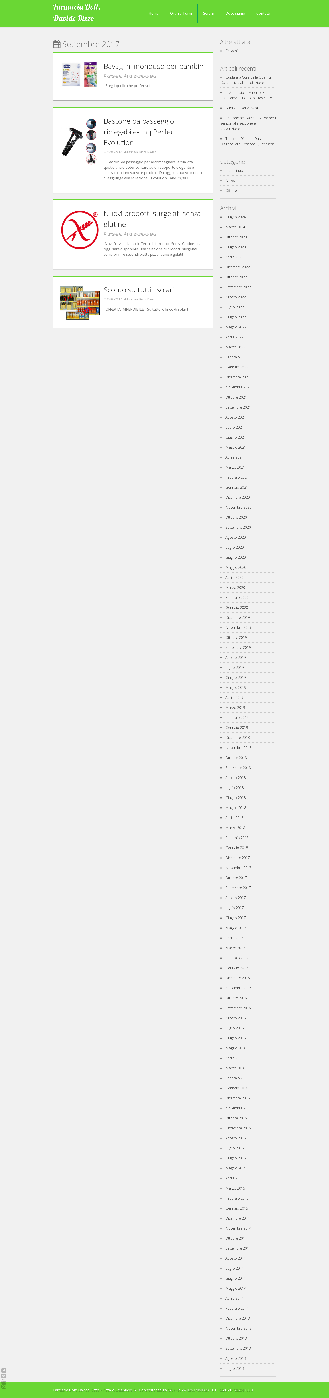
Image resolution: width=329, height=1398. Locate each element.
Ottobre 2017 (236, 877)
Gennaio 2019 (236, 727)
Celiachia (232, 50)
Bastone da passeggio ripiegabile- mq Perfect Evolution (140, 131)
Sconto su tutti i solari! (140, 289)
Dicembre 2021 (237, 377)
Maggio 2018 (235, 807)
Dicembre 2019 (237, 617)
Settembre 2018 (238, 767)
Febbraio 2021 (237, 477)
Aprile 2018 (234, 817)
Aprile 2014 (234, 1298)
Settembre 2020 (238, 527)
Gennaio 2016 (236, 1088)
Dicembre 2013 (237, 1318)
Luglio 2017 (234, 907)
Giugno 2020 (235, 557)
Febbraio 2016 (237, 1078)
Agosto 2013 (235, 1358)
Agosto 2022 (235, 297)
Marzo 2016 (235, 1068)
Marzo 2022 (235, 347)
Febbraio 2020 (237, 597)
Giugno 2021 (235, 437)
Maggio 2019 (235, 687)
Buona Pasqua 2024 (241, 107)
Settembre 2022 (238, 287)
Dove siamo (235, 13)
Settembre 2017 (238, 887)
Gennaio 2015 (236, 1208)
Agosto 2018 (235, 777)
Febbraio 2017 (237, 957)
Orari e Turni (181, 13)
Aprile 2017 (234, 937)
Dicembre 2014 (237, 1218)
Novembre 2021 (238, 387)
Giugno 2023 (235, 247)
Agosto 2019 (235, 657)
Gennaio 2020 (236, 607)
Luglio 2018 (234, 787)
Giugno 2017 (235, 917)
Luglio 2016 (234, 1028)
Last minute (234, 170)
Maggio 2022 (235, 327)
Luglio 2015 (234, 1148)
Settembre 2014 (238, 1248)
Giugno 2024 (235, 216)
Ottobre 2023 (236, 237)
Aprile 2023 (234, 257)
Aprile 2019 (234, 697)
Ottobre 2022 (236, 277)
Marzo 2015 (235, 1188)
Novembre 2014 (238, 1228)
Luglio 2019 (234, 667)
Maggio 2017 (235, 927)
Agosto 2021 (235, 417)
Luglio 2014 (234, 1268)
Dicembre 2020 (237, 497)
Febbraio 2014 (237, 1308)
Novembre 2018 (238, 747)
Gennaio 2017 (236, 967)
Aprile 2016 (234, 1058)
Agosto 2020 (235, 537)
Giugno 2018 (235, 797)
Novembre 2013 (238, 1328)
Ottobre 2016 (236, 997)
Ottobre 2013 (236, 1338)
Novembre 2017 (238, 867)
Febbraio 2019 (237, 717)
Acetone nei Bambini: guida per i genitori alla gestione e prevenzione (248, 123)
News (230, 180)
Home (154, 13)
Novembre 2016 (238, 987)
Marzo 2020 (235, 587)
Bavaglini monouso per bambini (154, 66)
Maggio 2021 (235, 447)
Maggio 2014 (235, 1288)
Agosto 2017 (235, 897)
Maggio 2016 (235, 1048)
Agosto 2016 (235, 1018)
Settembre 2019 (238, 647)
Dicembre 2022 (237, 267)
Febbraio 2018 (237, 837)
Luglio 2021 (234, 427)
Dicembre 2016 (237, 977)
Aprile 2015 (234, 1178)
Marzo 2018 (235, 827)
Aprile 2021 (234, 457)
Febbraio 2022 (237, 357)
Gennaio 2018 (236, 847)
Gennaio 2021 (236, 487)
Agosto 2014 (235, 1258)
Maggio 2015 (235, 1168)
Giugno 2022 (235, 317)
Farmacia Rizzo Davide (141, 75)
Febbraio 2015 (237, 1198)
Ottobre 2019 (236, 637)
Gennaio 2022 (236, 367)
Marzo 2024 (235, 227)
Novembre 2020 (238, 507)
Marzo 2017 (235, 947)
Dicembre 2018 (237, 737)
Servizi (208, 13)
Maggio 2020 (235, 567)
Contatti (263, 13)
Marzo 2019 (235, 707)
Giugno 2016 (235, 1038)
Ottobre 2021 (236, 397)
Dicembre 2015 (237, 1098)
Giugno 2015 (235, 1158)
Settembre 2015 (238, 1128)
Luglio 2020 (234, 547)
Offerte (231, 190)
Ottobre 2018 (236, 757)
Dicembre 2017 (237, 857)
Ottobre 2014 (236, 1238)
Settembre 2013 (238, 1348)
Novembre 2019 (238, 627)
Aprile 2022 (234, 337)
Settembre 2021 (238, 407)
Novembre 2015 (238, 1108)
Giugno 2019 (235, 677)
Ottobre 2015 (236, 1118)
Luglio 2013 (234, 1368)
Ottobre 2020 (236, 517)
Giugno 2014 (235, 1278)
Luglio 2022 (234, 307)
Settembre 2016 (238, 1008)
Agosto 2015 (235, 1138)
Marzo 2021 (235, 467)
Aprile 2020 (234, 577)
